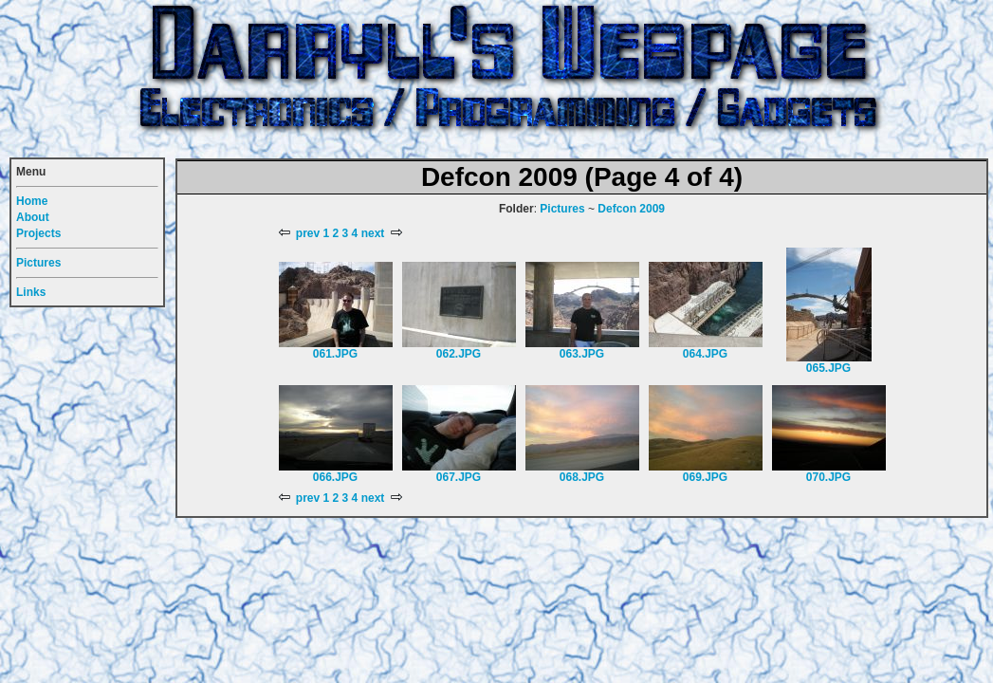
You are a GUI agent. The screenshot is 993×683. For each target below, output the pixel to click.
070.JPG (828, 477)
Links (31, 292)
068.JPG (582, 477)
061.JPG (335, 353)
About (32, 217)
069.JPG (705, 477)
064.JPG (705, 353)
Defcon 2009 (631, 208)
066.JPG (335, 477)
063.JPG (582, 353)
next (381, 233)
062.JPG (458, 353)
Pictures (562, 208)
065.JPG (828, 368)
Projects (38, 233)
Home (31, 201)
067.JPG (458, 477)
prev (299, 233)
